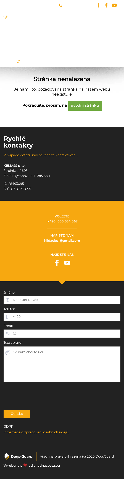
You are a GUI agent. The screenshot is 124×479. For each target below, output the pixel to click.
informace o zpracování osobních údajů (36, 432)
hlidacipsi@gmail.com (62, 240)
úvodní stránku (85, 105)
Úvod (12, 61)
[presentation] (31, 396)
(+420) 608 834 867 (62, 221)
